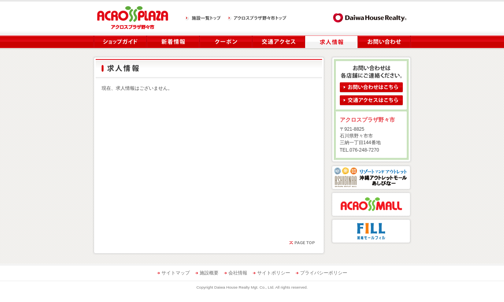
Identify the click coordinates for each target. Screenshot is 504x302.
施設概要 (209, 273)
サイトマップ (175, 273)
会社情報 (237, 273)
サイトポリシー (273, 273)
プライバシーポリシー (323, 273)
